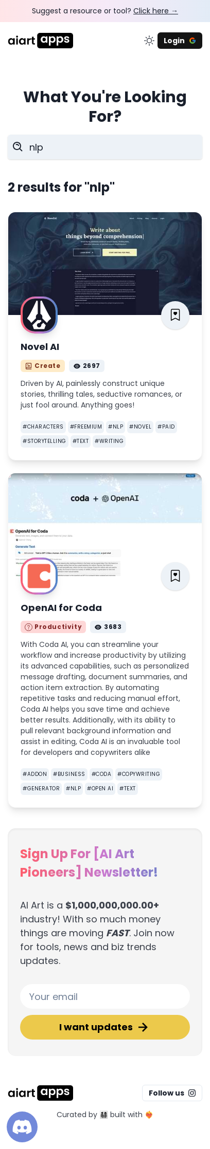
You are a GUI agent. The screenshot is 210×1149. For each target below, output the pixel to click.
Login (180, 40)
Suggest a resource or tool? (105, 11)
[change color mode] (149, 40)
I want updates (105, 1027)
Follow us (172, 1093)
